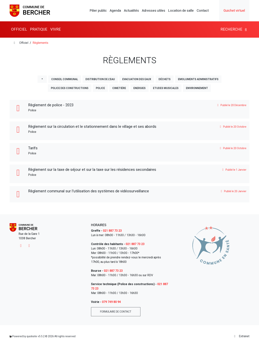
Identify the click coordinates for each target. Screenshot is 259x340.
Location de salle (181, 11)
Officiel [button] (19, 29)
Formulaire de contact (115, 312)
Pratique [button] (38, 29)
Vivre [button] (55, 29)
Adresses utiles (153, 11)
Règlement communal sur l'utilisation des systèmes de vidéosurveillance (88, 191)
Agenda (115, 11)
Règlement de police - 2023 (50, 105)
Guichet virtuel (234, 10)
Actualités (131, 11)
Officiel (23, 43)
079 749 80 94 (111, 302)
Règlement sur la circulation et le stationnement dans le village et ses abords (92, 126)
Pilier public (98, 11)
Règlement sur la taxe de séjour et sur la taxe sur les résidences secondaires (92, 169)
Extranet (241, 336)
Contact (203, 11)
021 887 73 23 (112, 231)
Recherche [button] (234, 29)
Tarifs (33, 148)
